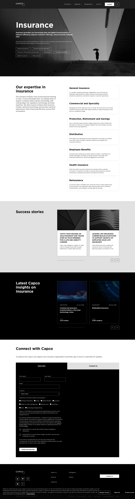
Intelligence (72, 472)
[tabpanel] (67, 413)
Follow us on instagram (22, 479)
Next (117, 260)
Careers (71, 477)
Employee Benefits (62, 52)
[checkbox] (40, 404)
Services (53, 477)
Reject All (117, 492)
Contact (109, 4)
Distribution (48, 52)
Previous (112, 260)
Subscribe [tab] (41, 366)
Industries (54, 482)
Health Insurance (23, 55)
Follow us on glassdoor (28, 479)
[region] (67, 492)
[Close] (132, 492)
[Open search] (117, 4)
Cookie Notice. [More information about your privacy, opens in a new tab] (31, 494)
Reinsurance (37, 55)
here (26, 426)
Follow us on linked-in (17, 479)
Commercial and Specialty (41, 48)
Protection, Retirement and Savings (28, 52)
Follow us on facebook (22, 484)
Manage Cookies (104, 492)
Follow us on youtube (17, 484)
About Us (54, 472)
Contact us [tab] (93, 366)
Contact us (109, 476)
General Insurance (23, 48)
